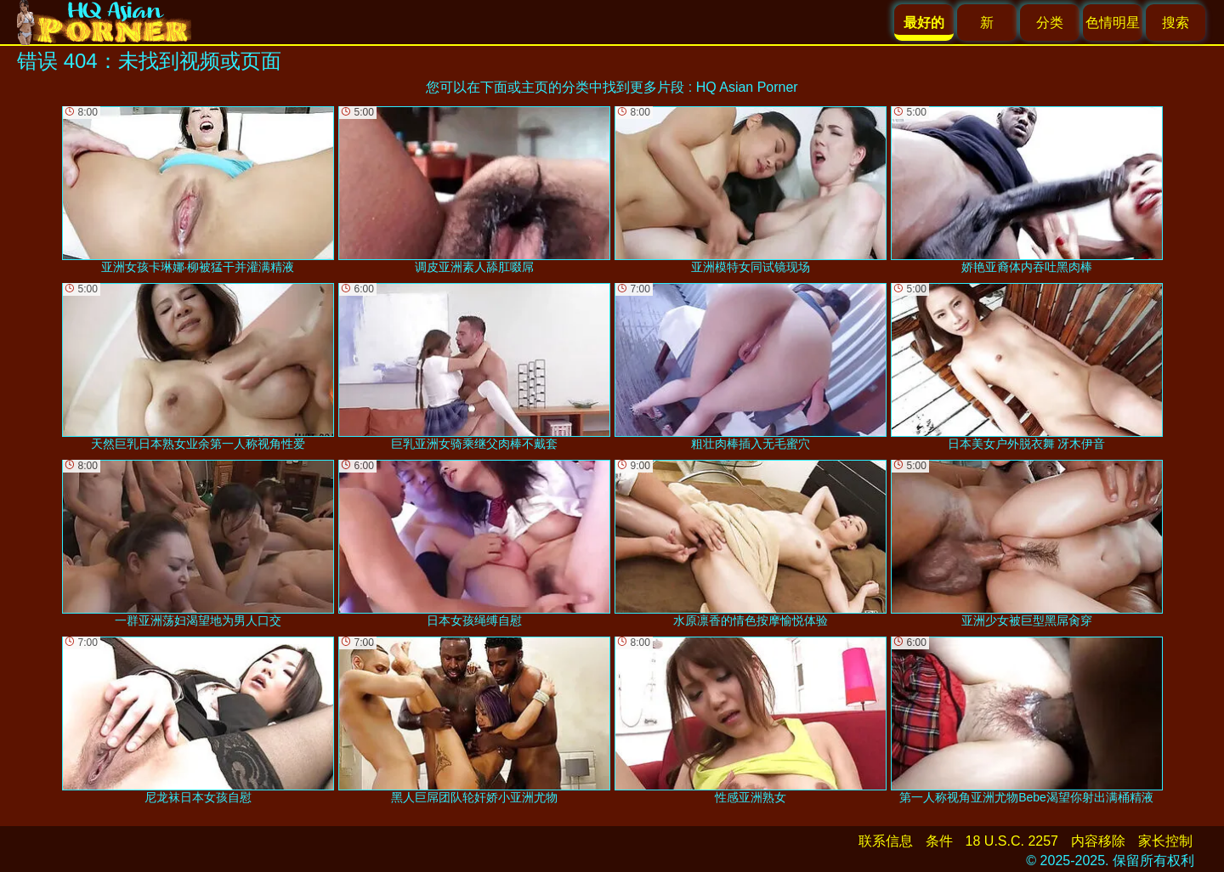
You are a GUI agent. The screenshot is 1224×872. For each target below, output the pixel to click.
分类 (1049, 22)
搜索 (1175, 22)
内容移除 (1098, 841)
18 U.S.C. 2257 (1012, 841)
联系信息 (885, 841)
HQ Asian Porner (747, 87)
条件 (939, 841)
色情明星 (1112, 22)
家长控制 (1165, 841)
